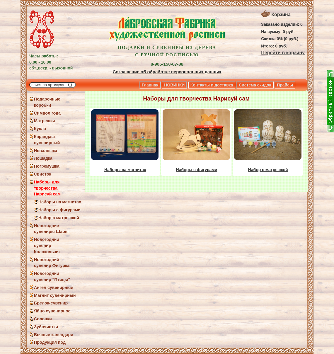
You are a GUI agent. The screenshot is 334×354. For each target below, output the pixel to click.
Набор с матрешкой (58, 217)
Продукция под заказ (50, 345)
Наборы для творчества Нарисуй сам (47, 188)
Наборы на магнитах (59, 202)
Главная (150, 85)
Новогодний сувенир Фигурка (51, 262)
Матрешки (44, 120)
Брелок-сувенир (51, 303)
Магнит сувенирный (55, 295)
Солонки (43, 318)
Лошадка (43, 158)
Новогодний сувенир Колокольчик (47, 245)
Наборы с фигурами (59, 209)
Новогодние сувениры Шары (51, 228)
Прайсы (285, 85)
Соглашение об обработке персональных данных (167, 71)
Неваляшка (45, 150)
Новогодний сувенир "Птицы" (52, 276)
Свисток (42, 174)
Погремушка (46, 166)
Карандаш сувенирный (47, 139)
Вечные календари (53, 334)
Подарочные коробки (47, 102)
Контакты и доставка (211, 85)
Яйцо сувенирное (52, 311)
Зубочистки (46, 326)
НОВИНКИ (174, 85)
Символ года (47, 113)
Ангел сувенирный (53, 287)
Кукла (40, 128)
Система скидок (255, 85)
